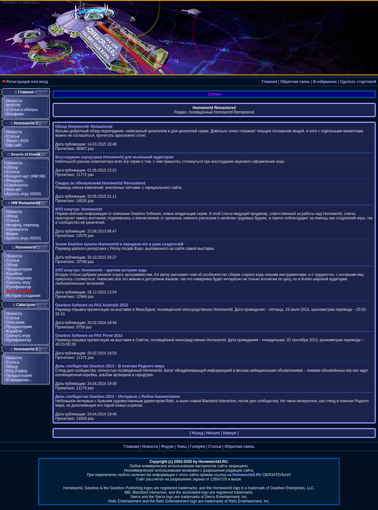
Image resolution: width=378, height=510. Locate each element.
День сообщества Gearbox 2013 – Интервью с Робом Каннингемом (117, 396)
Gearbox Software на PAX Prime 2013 (89, 335)
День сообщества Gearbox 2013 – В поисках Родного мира (109, 366)
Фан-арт (14, 189)
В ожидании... (19, 380)
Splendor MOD (19, 291)
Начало (213, 433)
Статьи (12, 136)
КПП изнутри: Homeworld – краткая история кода (100, 270)
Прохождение (19, 278)
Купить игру (18, 194)
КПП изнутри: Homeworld (78, 209)
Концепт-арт (18, 176)
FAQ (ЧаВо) (16, 371)
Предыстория (19, 269)
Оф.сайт (14, 145)
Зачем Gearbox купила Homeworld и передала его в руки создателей (119, 244)
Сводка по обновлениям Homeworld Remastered (100, 183)
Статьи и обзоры (22, 109)
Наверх (229, 433)
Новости (14, 101)
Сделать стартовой (358, 82)
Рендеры (15, 180)
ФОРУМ (13, 105)
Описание (15, 322)
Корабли (14, 273)
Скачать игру (18, 282)
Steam (12, 141)
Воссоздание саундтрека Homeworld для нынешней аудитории (114, 157)
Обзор (12, 167)
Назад (197, 433)
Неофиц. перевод (22, 225)
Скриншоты (18, 185)
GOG (35, 194)
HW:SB (38, 176)
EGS (25, 141)
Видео (12, 234)
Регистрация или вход (27, 82)
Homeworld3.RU (247, 475)
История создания (23, 295)
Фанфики (15, 114)
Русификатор (18, 287)
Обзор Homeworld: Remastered (83, 126)
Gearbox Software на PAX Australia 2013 (91, 305)
